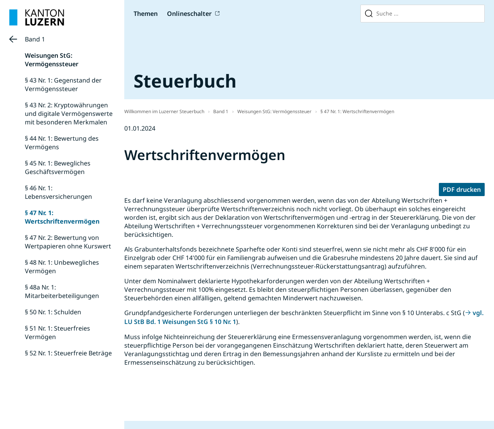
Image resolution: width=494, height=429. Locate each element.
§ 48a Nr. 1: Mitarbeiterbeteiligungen (62, 291)
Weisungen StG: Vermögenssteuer (51, 59)
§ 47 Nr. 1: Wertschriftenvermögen (62, 217)
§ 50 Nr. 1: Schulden (53, 312)
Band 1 (35, 39)
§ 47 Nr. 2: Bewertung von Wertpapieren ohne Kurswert (68, 241)
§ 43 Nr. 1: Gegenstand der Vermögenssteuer (63, 84)
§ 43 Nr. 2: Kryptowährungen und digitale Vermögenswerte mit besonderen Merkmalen (69, 113)
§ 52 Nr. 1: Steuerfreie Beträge (68, 353)
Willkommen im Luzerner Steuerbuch (164, 111)
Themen (146, 13)
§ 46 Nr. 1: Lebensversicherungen (58, 192)
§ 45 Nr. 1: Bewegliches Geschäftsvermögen (57, 167)
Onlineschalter (189, 13)
